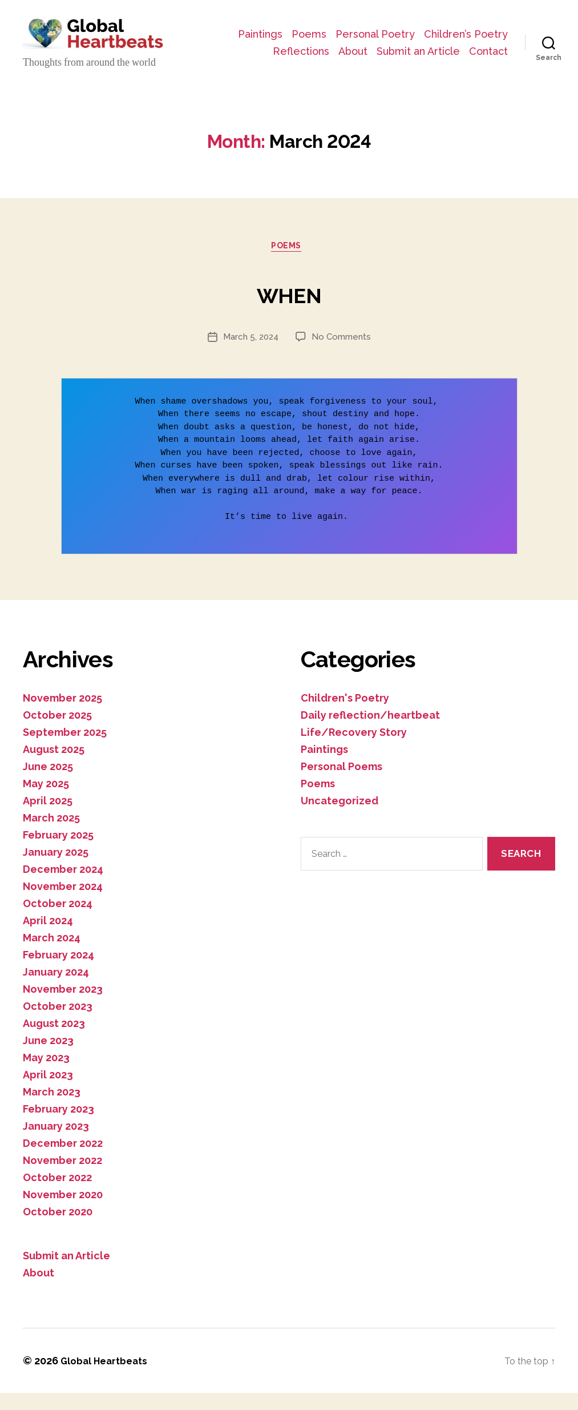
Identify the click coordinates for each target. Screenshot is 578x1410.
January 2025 (55, 869)
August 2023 (54, 1040)
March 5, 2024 (248, 353)
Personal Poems (341, 783)
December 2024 (63, 886)
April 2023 (48, 1092)
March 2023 (51, 1109)
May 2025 (46, 801)
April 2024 (48, 938)
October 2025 (57, 732)
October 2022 (57, 1194)
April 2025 (47, 818)
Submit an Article (418, 66)
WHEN (289, 307)
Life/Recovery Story (354, 749)
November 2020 (63, 1212)
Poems (402, 32)
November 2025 (62, 715)
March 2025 (51, 835)
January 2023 (56, 1143)
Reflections (441, 49)
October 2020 (57, 1229)
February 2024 (58, 972)
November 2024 (63, 903)
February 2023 (58, 1126)
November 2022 (62, 1177)
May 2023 (46, 1075)
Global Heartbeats (108, 1378)
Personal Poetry (468, 32)
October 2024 (57, 920)
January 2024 (56, 989)
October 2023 (57, 1023)
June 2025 (48, 783)
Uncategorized (339, 818)
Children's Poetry (345, 715)
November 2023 (63, 1006)
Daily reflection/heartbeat (370, 732)
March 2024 (51, 955)
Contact (488, 66)
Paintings (353, 32)
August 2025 (53, 766)
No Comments (343, 353)
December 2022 (63, 1160)
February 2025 (58, 852)
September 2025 (65, 749)
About (493, 49)
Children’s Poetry (362, 49)
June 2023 (48, 1057)
